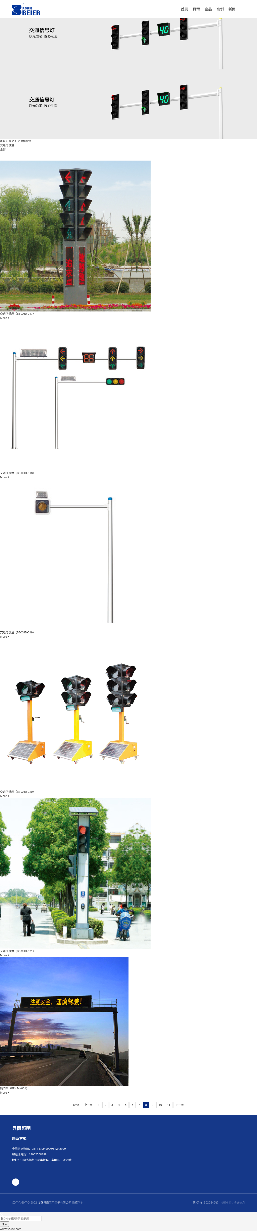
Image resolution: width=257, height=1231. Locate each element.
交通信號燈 (24, 141)
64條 (76, 1105)
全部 (3, 149)
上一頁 (88, 1105)
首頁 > (4, 141)
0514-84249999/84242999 (49, 1149)
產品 (11, 141)
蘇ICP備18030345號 (205, 1202)
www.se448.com (10, 1229)
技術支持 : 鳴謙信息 (232, 1202)
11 (168, 1105)
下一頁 (179, 1105)
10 (160, 1105)
